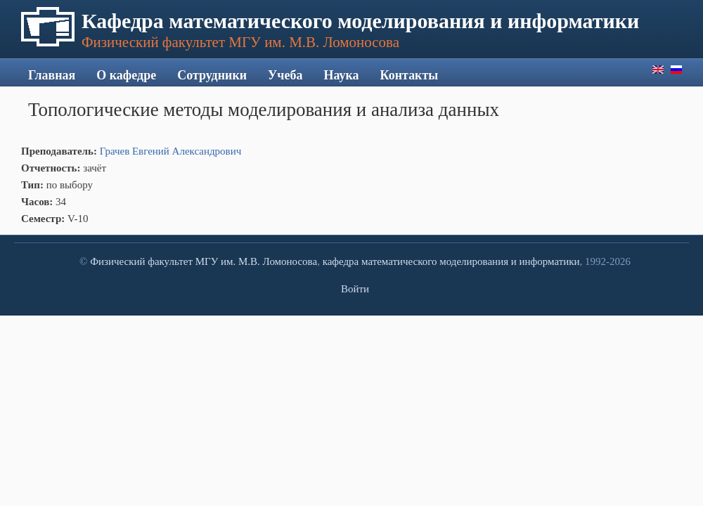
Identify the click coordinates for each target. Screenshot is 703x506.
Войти (355, 288)
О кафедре (126, 75)
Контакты (409, 75)
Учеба (285, 75)
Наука (341, 75)
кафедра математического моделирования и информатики (451, 261)
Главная (51, 75)
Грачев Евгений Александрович (171, 151)
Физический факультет (141, 261)
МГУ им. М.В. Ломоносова (256, 261)
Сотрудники (212, 75)
